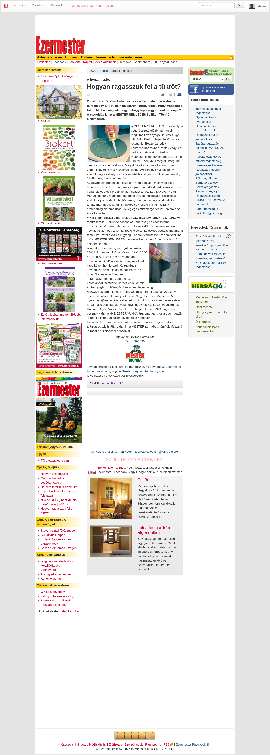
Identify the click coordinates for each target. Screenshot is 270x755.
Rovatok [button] (39, 5)
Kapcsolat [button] (59, 5)
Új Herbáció (204, 321)
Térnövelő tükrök (207, 182)
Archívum (72, 57)
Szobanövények (51, 263)
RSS (168, 744)
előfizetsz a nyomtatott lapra (138, 371)
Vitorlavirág (48, 570)
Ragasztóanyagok (208, 191)
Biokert (45, 120)
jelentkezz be (70, 611)
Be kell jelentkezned (111, 467)
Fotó (111, 57)
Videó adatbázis (105, 62)
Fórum (101, 57)
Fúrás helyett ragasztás (211, 254)
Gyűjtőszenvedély (53, 592)
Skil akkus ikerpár (53, 535)
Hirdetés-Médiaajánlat (91, 744)
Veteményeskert (51, 172)
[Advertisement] (135, 25)
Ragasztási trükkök (208, 196)
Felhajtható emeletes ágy (58, 596)
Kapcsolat (67, 744)
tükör (121, 383)
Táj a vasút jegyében (55, 460)
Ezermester (18, 5)
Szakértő (75, 62)
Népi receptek (205, 307)
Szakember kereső (131, 57)
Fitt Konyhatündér (165, 62)
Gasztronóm (142, 62)
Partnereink (153, 744)
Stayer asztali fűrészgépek (58, 530)
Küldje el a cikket (104, 451)
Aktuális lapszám (49, 57)
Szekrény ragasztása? (211, 258)
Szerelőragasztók (207, 187)
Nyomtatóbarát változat (138, 451)
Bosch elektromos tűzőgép (59, 548)
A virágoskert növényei (56, 574)
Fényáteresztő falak (54, 605)
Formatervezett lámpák (56, 600)
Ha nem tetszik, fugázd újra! (59, 487)
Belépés (260, 6)
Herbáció (125, 62)
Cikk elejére (168, 451)
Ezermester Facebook (192, 744)
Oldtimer (87, 57)
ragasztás (108, 383)
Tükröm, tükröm (206, 178)
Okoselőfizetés (51, 223)
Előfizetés (43, 62)
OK (239, 5)
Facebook (59, 62)
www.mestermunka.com (120, 322)
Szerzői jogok (134, 744)
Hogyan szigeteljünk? (55, 473)
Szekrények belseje (209, 165)
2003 (93, 70)
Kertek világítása (52, 578)
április (104, 70)
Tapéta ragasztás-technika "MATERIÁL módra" (210, 148)
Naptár (87, 62)
